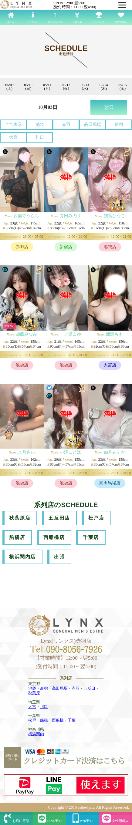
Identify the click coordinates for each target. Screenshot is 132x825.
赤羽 (66, 124)
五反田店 (59, 517)
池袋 (40, 124)
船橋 (44, 720)
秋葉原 (34, 693)
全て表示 (13, 124)
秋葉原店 (19, 517)
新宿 (119, 124)
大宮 (13, 137)
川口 (40, 137)
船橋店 (17, 537)
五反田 (89, 688)
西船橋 (58, 720)
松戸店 (96, 517)
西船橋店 (54, 537)
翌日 (109, 107)
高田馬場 (92, 124)
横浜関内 (36, 734)
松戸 (32, 720)
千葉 (72, 720)
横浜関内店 (22, 556)
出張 (59, 556)
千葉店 (91, 537)
